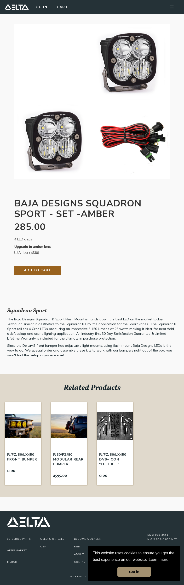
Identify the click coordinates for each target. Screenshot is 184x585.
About (79, 554)
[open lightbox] (92, 101)
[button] (172, 7)
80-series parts (19, 539)
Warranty (78, 576)
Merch (12, 562)
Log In (40, 7)
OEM (43, 546)
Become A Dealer (87, 539)
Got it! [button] (134, 572)
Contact (80, 562)
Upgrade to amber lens (32, 247)
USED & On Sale (52, 539)
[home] (17, 7)
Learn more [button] (158, 559)
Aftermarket (17, 550)
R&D (77, 546)
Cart (62, 7)
